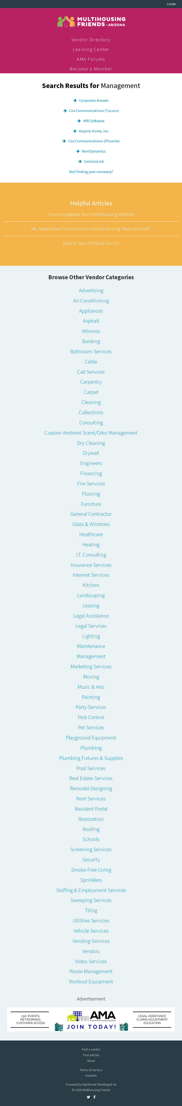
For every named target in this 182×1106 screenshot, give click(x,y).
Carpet (91, 391)
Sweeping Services (91, 900)
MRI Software (94, 120)
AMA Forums (91, 59)
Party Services (91, 706)
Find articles (91, 1055)
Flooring (91, 493)
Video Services (91, 961)
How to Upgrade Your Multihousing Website (91, 214)
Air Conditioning (91, 300)
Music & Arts (91, 686)
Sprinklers (91, 879)
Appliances (91, 310)
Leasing (91, 605)
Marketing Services (91, 666)
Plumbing (91, 747)
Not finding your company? (91, 171)
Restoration (91, 818)
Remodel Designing (91, 788)
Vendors (91, 951)
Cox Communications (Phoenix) (93, 141)
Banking (91, 341)
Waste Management (91, 971)
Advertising (91, 290)
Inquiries (91, 1075)
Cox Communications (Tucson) (94, 110)
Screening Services (91, 849)
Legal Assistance (91, 615)
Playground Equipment (91, 737)
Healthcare (91, 534)
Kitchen (91, 584)
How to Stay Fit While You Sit (91, 243)
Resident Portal (91, 808)
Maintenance (91, 645)
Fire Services (91, 483)
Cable (91, 361)
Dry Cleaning (91, 442)
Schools (91, 839)
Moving (91, 676)
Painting (91, 696)
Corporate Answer (94, 100)
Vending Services (91, 940)
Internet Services (91, 574)
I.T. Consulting (91, 554)
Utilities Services (91, 920)
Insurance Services (91, 564)
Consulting (91, 422)
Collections (91, 412)
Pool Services (91, 768)
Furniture (91, 503)
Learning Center (91, 49)
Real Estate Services (91, 778)
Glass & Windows (91, 523)
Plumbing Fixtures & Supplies (91, 757)
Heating (91, 544)
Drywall (91, 452)
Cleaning (91, 402)
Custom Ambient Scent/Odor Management (91, 432)
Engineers (91, 463)
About (91, 1061)
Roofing (91, 829)
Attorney (91, 330)
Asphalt (91, 320)
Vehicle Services (91, 930)
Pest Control (91, 717)
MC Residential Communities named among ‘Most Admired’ (91, 228)
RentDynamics (94, 151)
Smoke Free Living (91, 869)
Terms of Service (91, 1070)
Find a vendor (91, 1049)
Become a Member (91, 69)
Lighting (91, 635)
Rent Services (91, 798)
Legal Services (91, 625)
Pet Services (91, 727)
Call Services (91, 371)
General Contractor (91, 513)
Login (171, 4)
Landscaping (91, 595)
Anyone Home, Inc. (94, 131)
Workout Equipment (91, 981)
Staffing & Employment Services (91, 890)
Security (91, 859)
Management (91, 656)
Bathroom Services (91, 351)
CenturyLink (94, 161)
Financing (91, 473)
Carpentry (91, 381)
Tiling (91, 910)
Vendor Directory (91, 39)
